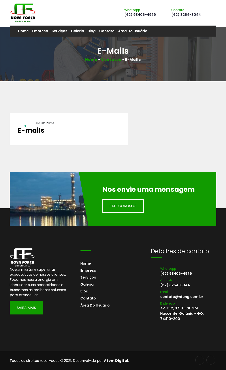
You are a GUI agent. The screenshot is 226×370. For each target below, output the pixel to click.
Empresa (40, 30)
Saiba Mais (26, 307)
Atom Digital (116, 360)
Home (23, 30)
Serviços (59, 30)
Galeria (77, 30)
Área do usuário (132, 30)
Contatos (111, 59)
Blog (92, 30)
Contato (107, 30)
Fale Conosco (123, 205)
